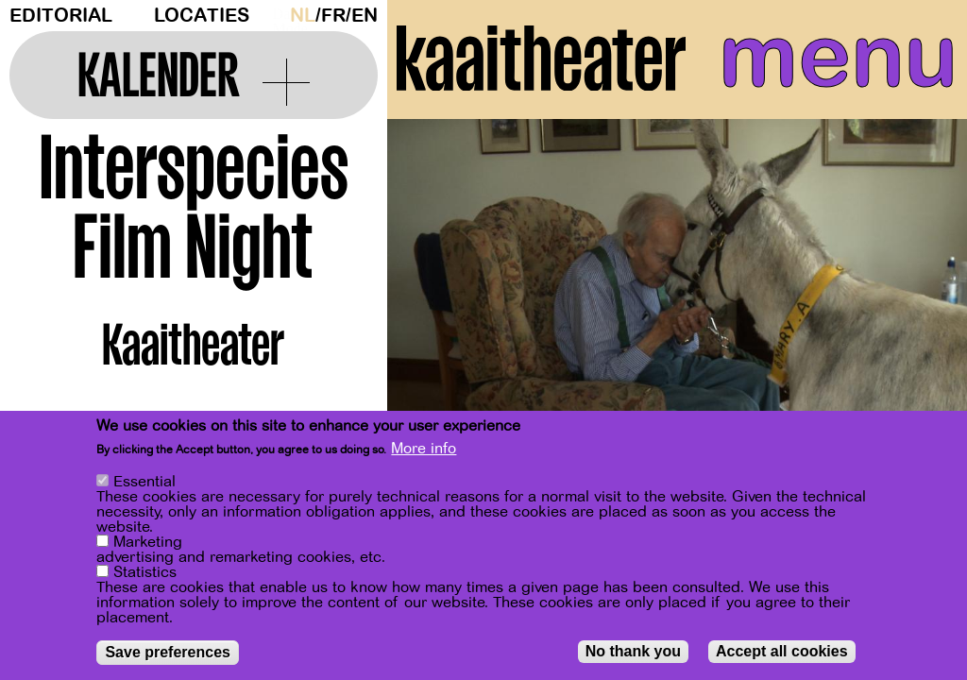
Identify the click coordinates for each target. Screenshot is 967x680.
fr (333, 15)
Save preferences (167, 652)
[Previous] (434, 306)
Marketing (147, 542)
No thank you (633, 651)
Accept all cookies (782, 651)
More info (423, 448)
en (364, 15)
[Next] (920, 306)
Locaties (201, 15)
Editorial (60, 15)
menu (838, 57)
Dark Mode (276, 15)
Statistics (145, 572)
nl (302, 15)
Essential (144, 481)
